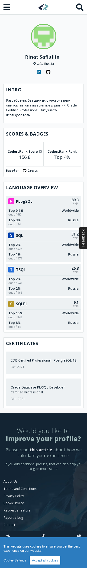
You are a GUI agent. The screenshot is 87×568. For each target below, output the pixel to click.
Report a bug (13, 517)
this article (41, 449)
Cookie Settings (14, 560)
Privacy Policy (13, 496)
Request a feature (16, 510)
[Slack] (7, 536)
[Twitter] (79, 536)
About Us (10, 481)
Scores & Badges (27, 134)
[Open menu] (7, 7)
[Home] (43, 7)
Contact (9, 524)
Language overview (32, 187)
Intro (14, 89)
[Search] (80, 7)
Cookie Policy (13, 503)
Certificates (22, 343)
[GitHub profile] (48, 72)
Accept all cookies (45, 560)
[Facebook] (43, 536)
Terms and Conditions (20, 488)
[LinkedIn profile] (39, 72)
